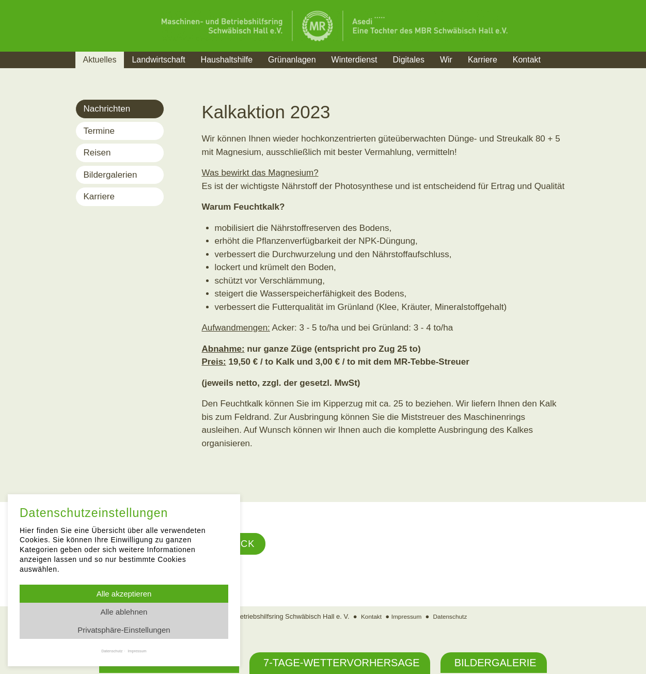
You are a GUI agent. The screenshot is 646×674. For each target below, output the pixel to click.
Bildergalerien (110, 175)
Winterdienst (354, 59)
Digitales (408, 59)
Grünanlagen (292, 59)
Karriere (482, 59)
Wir (446, 59)
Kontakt (527, 59)
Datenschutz (452, 617)
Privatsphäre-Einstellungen (123, 629)
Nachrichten (107, 109)
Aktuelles (100, 59)
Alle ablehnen (124, 611)
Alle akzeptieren (124, 593)
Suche (567, 72)
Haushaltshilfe (227, 59)
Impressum (405, 617)
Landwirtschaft (158, 59)
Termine (99, 131)
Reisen (97, 153)
